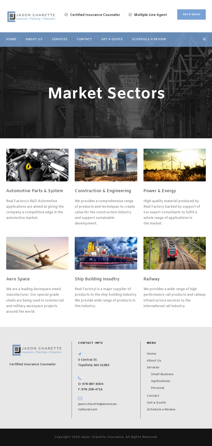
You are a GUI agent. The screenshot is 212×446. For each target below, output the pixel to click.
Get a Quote (112, 39)
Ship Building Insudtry (97, 279)
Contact (84, 39)
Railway (151, 279)
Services (59, 39)
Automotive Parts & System (34, 191)
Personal (157, 388)
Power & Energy (159, 191)
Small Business (162, 374)
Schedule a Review (149, 39)
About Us (34, 39)
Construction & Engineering (103, 191)
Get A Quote (191, 14)
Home (11, 39)
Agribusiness (160, 381)
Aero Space (18, 279)
